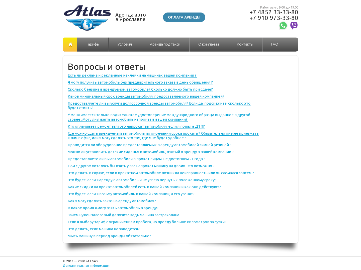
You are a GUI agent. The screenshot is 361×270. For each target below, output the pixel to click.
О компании (208, 44)
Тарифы (93, 44)
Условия (125, 44)
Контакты (245, 44)
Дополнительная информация (86, 265)
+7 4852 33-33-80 (273, 12)
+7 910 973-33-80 (273, 18)
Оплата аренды (184, 17)
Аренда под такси (165, 44)
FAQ (274, 44)
